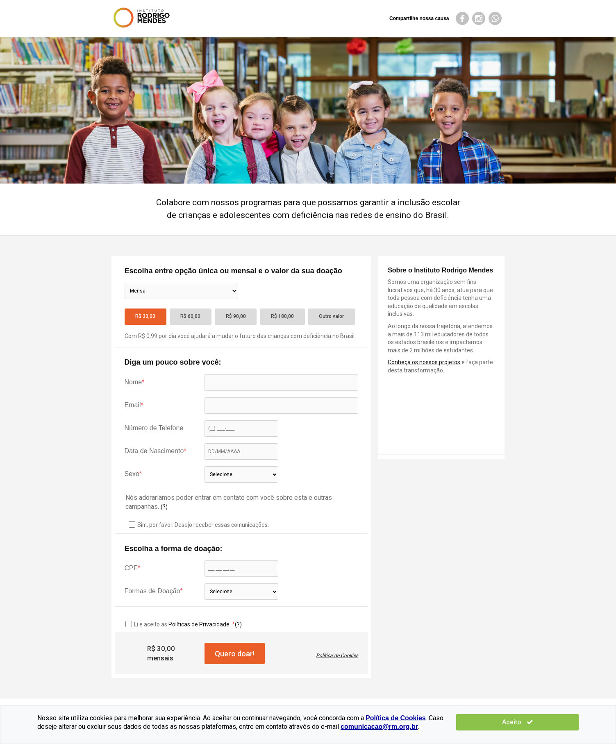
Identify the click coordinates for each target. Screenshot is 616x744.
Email (133, 404)
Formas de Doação (152, 590)
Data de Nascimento (154, 450)
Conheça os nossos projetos (424, 362)
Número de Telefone (154, 427)
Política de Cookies (337, 655)
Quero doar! (235, 653)
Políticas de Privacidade (199, 624)
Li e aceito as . (183, 624)
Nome (133, 382)
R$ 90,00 (236, 316)
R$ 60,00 (190, 316)
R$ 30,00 (145, 316)
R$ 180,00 (282, 316)
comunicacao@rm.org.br (309, 726)
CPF (131, 568)
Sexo (132, 473)
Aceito (554, 722)
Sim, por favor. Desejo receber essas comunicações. (199, 524)
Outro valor (331, 316)
